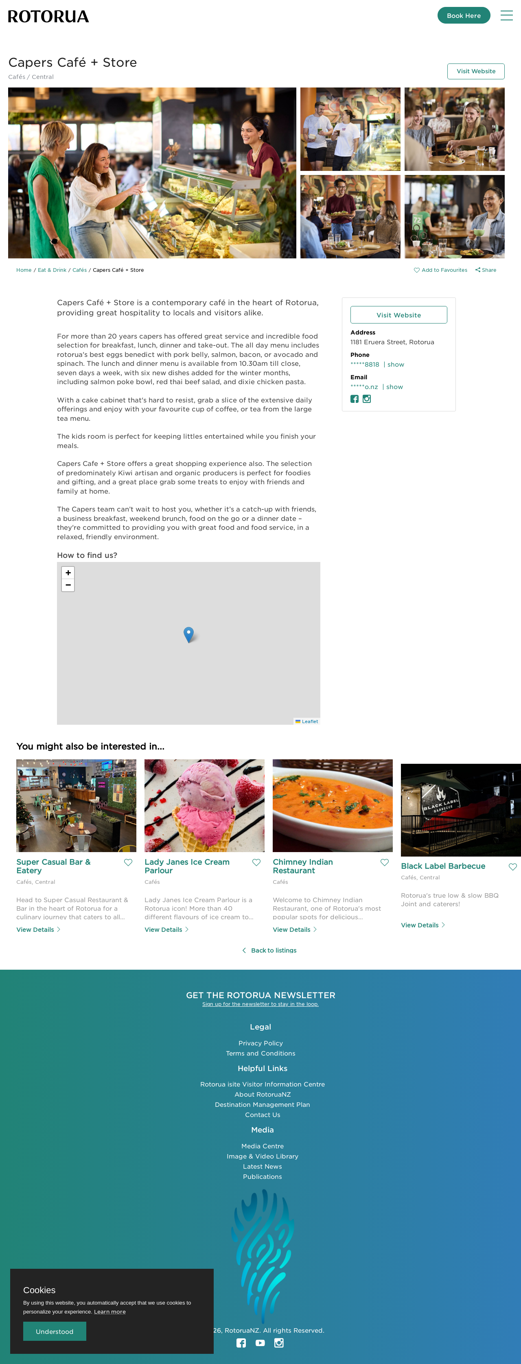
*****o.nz (364, 386)
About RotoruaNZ (262, 1093)
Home (24, 269)
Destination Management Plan (262, 1103)
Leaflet (307, 721)
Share (486, 269)
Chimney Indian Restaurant (304, 867)
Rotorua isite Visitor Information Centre (262, 1083)
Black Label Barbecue (443, 866)
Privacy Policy (261, 1042)
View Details (38, 929)
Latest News (262, 1165)
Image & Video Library (262, 1155)
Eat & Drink (52, 269)
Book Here (461, 15)
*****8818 (364, 364)
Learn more (110, 1311)
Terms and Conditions (261, 1052)
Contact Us (262, 1113)
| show (394, 364)
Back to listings (268, 950)
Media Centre (262, 1145)
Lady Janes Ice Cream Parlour (188, 867)
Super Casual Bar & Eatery (54, 867)
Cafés (79, 269)
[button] (189, 635)
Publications (262, 1175)
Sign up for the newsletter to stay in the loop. (260, 1003)
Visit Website (469, 70)
